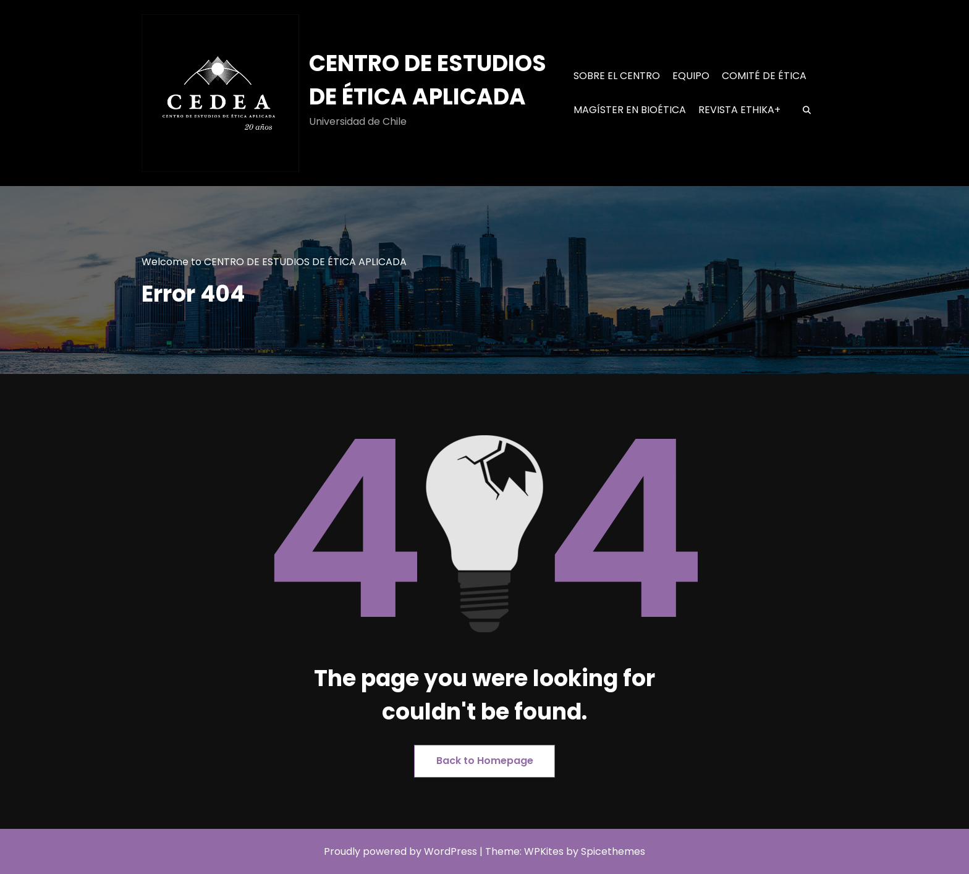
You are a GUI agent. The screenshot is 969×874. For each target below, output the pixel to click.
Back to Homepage (484, 760)
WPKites (545, 851)
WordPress (450, 851)
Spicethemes (613, 851)
